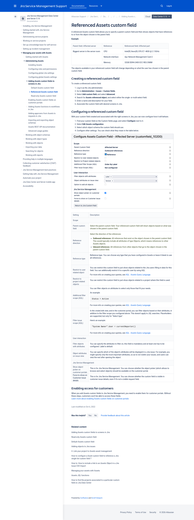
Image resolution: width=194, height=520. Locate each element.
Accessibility (28, 186)
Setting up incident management (36, 49)
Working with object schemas (38, 135)
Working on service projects (34, 41)
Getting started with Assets (37, 57)
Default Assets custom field (42, 88)
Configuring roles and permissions (42, 69)
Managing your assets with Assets (37, 53)
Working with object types (36, 139)
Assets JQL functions (80, 475)
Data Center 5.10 (162, 16)
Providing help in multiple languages (38, 159)
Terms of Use (140, 512)
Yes (89, 415)
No (95, 415)
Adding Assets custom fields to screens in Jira (90, 432)
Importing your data (34, 147)
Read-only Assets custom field (43, 96)
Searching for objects (34, 151)
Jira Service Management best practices (39, 170)
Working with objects (34, 143)
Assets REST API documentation (41, 127)
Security (152, 512)
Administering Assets (35, 61)
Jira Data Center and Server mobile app (39, 182)
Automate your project (32, 178)
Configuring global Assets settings (42, 77)
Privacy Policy (126, 512)
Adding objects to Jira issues (83, 446)
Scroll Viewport (97, 498)
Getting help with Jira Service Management (40, 174)
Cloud (147, 16)
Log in (169, 6)
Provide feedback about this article (115, 415)
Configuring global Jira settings (41, 73)
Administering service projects (35, 37)
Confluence (84, 498)
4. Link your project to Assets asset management (91, 451)
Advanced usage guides (38, 131)
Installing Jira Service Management (37, 26)
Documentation (78, 6)
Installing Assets (35, 65)
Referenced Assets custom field (44, 92)
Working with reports (34, 155)
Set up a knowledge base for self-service (39, 45)
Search (162, 6)
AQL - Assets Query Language (138, 275)
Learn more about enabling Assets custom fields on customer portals (100, 399)
